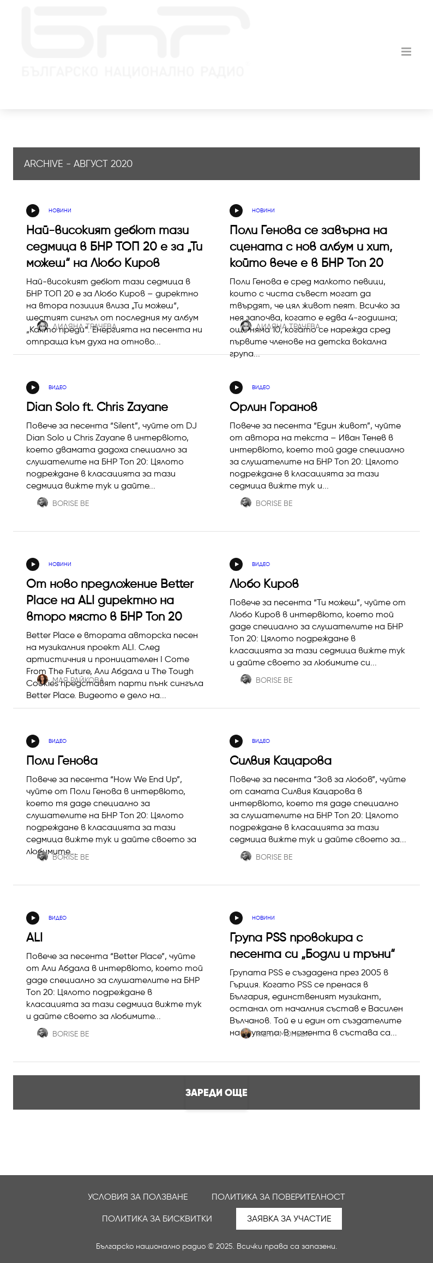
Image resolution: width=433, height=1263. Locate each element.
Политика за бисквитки (157, 1218)
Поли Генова (62, 760)
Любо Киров (264, 583)
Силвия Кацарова (281, 760)
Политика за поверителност (278, 1196)
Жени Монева (275, 1034)
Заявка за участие (289, 1218)
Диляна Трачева (77, 326)
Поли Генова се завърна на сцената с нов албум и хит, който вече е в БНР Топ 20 (311, 246)
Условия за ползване (138, 1196)
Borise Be (63, 503)
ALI (34, 937)
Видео (58, 387)
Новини (60, 210)
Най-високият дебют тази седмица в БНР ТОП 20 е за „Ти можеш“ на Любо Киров (114, 246)
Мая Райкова (70, 680)
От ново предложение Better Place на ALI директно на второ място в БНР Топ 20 (110, 600)
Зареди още (216, 1092)
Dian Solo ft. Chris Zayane (97, 407)
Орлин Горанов (273, 407)
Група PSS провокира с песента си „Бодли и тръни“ (312, 945)
